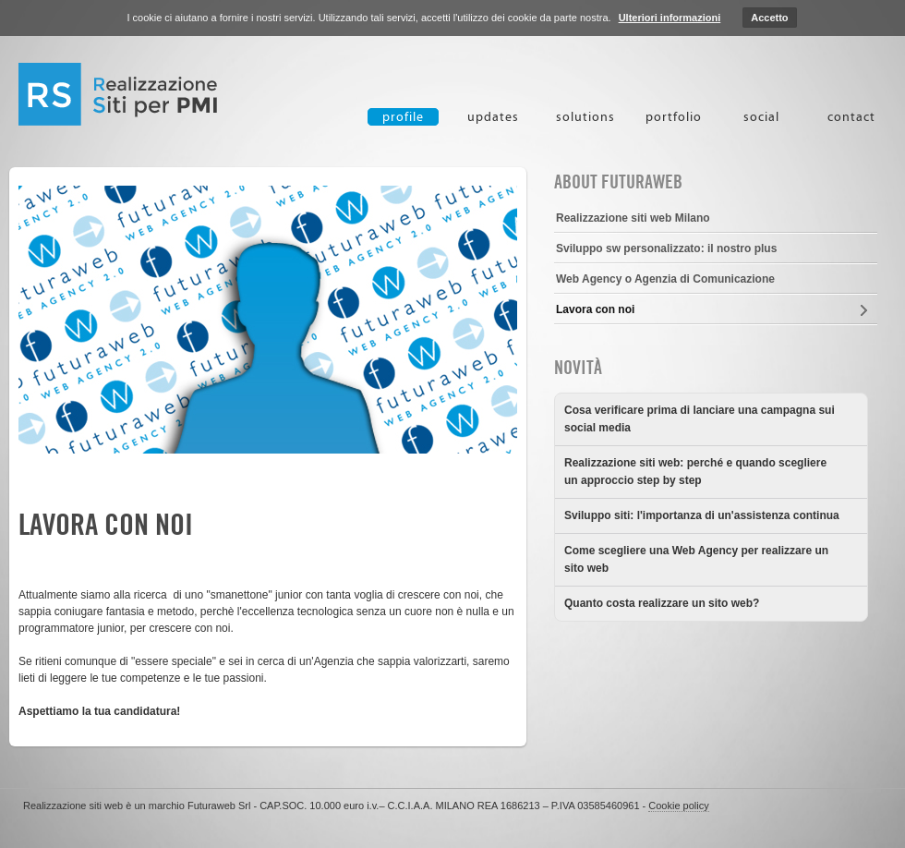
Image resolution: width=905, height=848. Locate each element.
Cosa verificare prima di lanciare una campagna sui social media (699, 419)
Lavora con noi (105, 524)
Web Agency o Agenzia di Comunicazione (665, 279)
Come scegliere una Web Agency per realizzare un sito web (696, 559)
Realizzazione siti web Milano (633, 218)
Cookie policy (678, 805)
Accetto (769, 17)
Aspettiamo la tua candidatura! (99, 711)
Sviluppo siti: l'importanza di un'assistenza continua (701, 515)
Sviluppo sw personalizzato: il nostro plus (666, 248)
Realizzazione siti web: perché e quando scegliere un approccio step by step (695, 471)
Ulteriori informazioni (670, 17)
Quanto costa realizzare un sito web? (661, 603)
